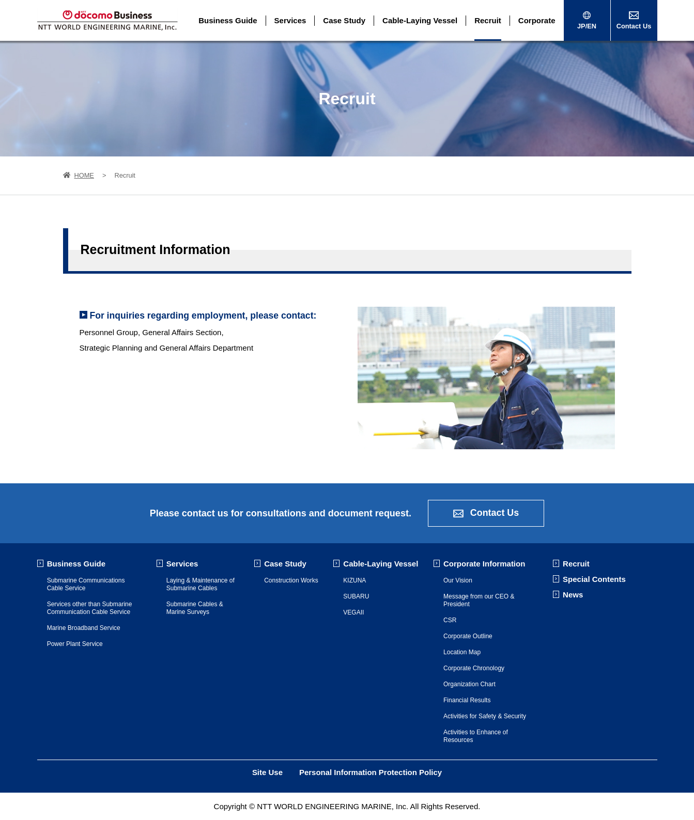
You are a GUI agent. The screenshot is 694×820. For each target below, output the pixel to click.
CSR (449, 620)
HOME (78, 175)
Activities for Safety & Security (484, 716)
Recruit (487, 20)
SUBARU (356, 596)
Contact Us (486, 513)
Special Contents (594, 579)
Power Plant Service (75, 644)
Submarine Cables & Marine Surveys (194, 608)
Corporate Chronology (473, 668)
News (573, 594)
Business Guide (227, 20)
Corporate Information (484, 563)
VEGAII (353, 612)
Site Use (267, 772)
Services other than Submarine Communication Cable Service (89, 608)
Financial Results (466, 700)
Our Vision (457, 580)
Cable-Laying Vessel (419, 20)
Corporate (537, 20)
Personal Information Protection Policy (370, 772)
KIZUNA (354, 580)
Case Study (344, 20)
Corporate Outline (467, 636)
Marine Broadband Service (83, 628)
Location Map (462, 652)
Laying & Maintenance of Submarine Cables (200, 584)
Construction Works (291, 580)
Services (290, 20)
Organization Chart (469, 684)
